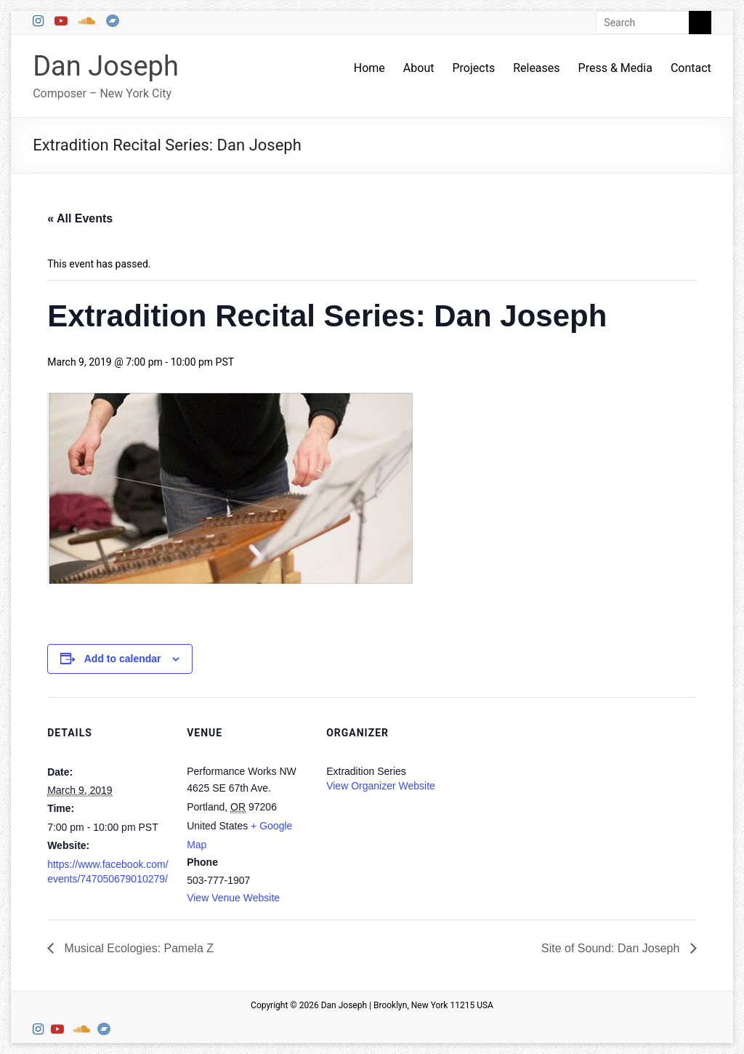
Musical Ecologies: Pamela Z (137, 948)
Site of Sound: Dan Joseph (612, 948)
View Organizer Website (380, 786)
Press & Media (615, 68)
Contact (691, 68)
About (418, 68)
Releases (536, 68)
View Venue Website (233, 898)
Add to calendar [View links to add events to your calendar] (122, 658)
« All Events (80, 218)
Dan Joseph (106, 66)
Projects (473, 68)
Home (369, 68)
